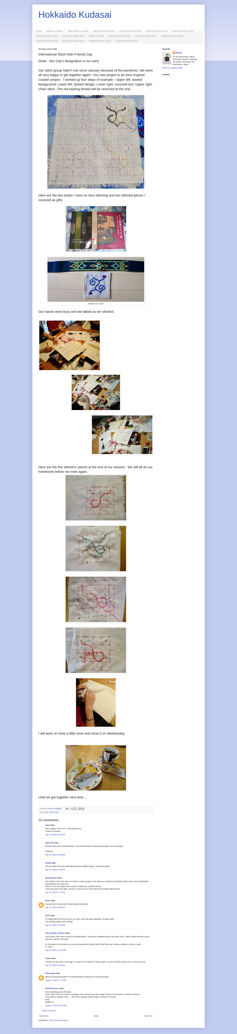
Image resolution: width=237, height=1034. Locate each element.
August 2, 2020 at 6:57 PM (55, 1006)
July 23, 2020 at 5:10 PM (55, 925)
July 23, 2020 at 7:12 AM (55, 892)
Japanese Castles (54, 31)
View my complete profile (172, 68)
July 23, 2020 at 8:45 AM (55, 907)
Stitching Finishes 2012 (126, 41)
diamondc (49, 843)
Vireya (48, 901)
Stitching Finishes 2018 (119, 36)
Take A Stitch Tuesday (78, 31)
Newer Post (44, 1016)
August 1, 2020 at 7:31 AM (55, 980)
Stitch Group (53, 812)
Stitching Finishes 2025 (130, 31)
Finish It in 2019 (96, 36)
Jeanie (48, 958)
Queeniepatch (51, 878)
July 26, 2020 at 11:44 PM (55, 950)
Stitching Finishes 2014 (73, 41)
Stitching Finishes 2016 (172, 36)
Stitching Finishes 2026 (104, 31)
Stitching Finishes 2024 (156, 31)
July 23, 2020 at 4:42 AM (55, 835)
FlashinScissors (52, 988)
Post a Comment (49, 1011)
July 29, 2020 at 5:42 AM (55, 965)
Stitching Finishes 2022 (183, 31)
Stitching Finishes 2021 (47, 36)
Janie (47, 825)
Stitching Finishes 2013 (100, 41)
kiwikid (48, 863)
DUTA (47, 916)
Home (39, 31)
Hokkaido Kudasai (75, 15)
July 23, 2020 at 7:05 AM (55, 870)
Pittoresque (50, 973)
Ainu (47, 812)
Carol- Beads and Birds (55, 933)
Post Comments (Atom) (58, 1020)
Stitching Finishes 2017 (146, 36)
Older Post (148, 1016)
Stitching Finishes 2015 (47, 41)
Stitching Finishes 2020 (73, 36)
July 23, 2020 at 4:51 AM (55, 855)
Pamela (179, 53)
